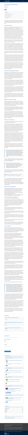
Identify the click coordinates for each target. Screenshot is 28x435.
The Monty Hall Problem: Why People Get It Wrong (11, 317)
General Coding (14, 408)
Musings (14, 409)
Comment (5, 344)
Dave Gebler (7, 1)
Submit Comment (7, 351)
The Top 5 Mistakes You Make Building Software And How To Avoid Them (14, 389)
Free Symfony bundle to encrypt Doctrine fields (14, 370)
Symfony (5, 425)
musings (5, 9)
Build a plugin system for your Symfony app (14, 379)
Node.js (14, 411)
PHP (14, 412)
